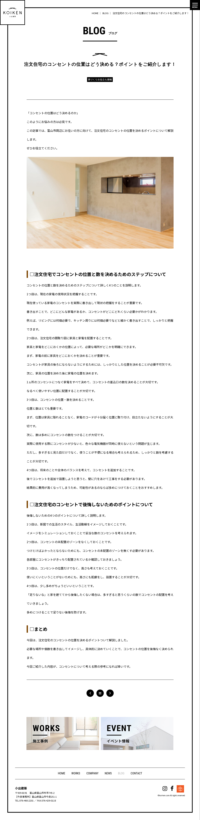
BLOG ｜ (107, 13)
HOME (61, 773)
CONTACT (136, 773)
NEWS (108, 773)
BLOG (121, 773)
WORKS (75, 773)
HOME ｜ (97, 13)
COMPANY (92, 773)
